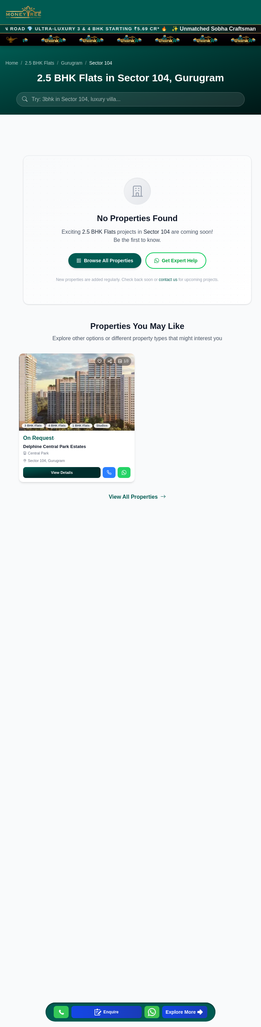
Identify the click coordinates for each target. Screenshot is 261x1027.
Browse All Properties (104, 259)
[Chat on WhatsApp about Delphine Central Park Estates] (124, 472)
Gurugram (72, 63)
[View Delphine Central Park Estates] (77, 391)
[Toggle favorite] (99, 360)
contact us (168, 279)
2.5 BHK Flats (39, 63)
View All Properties (137, 496)
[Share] (109, 360)
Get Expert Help (175, 259)
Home (11, 63)
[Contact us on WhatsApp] (151, 1012)
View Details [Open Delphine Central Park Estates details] (62, 472)
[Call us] (61, 1012)
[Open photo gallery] (123, 360)
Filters (234, 142)
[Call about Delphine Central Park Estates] (109, 472)
